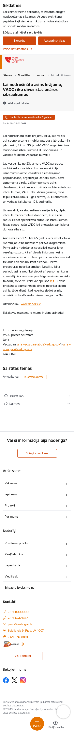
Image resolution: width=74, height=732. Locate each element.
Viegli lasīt (11, 576)
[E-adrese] (11, 644)
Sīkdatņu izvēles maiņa (20, 587)
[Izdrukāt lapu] (37, 396)
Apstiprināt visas (54, 40)
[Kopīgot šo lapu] (37, 404)
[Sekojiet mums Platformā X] (14, 680)
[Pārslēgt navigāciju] (37, 724)
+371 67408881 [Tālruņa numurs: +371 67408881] (17, 637)
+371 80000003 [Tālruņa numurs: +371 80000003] (19, 612)
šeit (52, 281)
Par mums (11, 516)
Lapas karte (12, 565)
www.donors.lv (30, 304)
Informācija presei (34, 376)
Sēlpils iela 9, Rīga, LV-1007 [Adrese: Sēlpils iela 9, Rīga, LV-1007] (26, 630)
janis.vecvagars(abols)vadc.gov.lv (38, 344)
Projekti (10, 505)
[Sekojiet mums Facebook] (6, 680)
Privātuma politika (16, 543)
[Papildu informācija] (22, 644)
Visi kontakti (23, 656)
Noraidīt (19, 40)
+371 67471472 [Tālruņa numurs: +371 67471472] (18, 618)
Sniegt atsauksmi (37, 453)
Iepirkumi (11, 494)
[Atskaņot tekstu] (18, 103)
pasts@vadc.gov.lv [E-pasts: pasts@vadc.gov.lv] (20, 624)
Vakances (11, 483)
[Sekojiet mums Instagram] (23, 680)
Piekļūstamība (14, 554)
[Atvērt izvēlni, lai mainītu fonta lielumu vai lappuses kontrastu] (55, 725)
